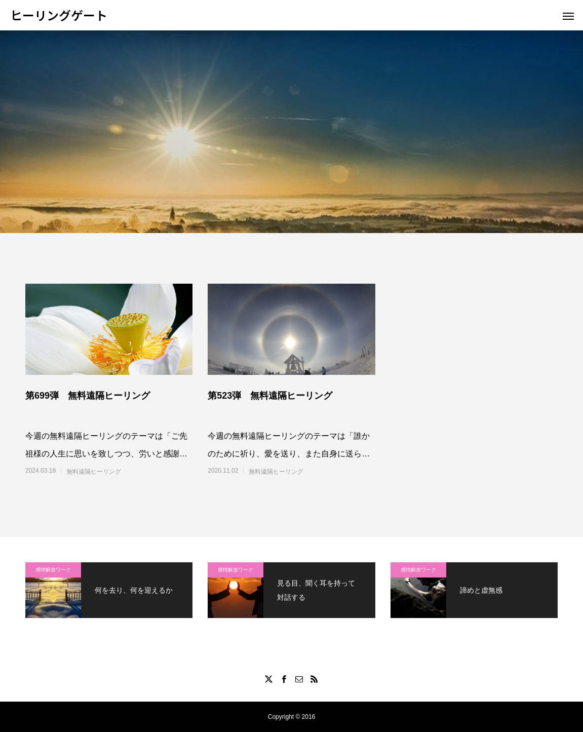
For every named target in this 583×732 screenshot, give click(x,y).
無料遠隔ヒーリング (93, 471)
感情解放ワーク (53, 569)
